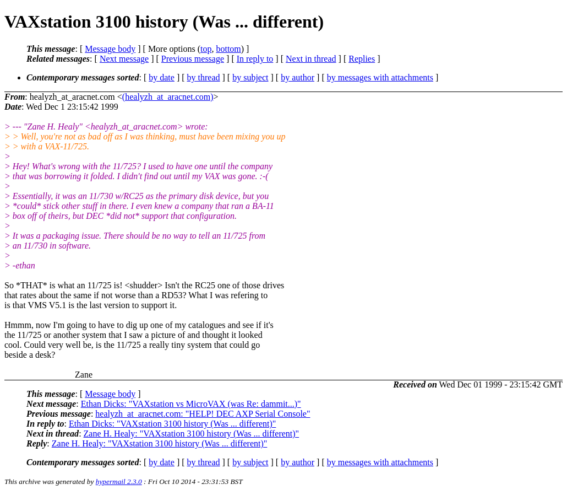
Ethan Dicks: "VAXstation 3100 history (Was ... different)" (172, 423)
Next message (124, 58)
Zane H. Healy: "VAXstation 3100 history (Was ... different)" (191, 433)
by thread (203, 77)
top (205, 48)
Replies (361, 58)
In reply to (255, 58)
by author (297, 77)
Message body (110, 48)
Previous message (192, 58)
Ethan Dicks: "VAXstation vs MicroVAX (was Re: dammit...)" (191, 403)
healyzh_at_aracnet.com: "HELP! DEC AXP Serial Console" (202, 413)
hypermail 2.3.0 (119, 481)
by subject (250, 77)
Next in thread (311, 58)
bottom (228, 48)
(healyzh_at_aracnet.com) (168, 96)
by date (162, 77)
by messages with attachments (380, 77)
